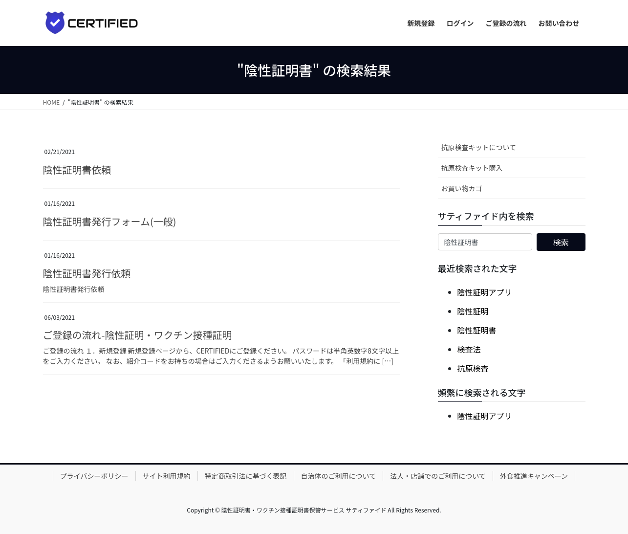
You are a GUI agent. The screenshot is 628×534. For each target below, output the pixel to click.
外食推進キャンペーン (534, 476)
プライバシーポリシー (94, 476)
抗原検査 (473, 368)
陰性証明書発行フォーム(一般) (109, 221)
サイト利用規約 (167, 476)
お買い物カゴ (461, 188)
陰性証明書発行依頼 (87, 273)
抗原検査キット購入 (472, 168)
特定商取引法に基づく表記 (246, 476)
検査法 (469, 349)
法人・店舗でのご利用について (438, 476)
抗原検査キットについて (479, 147)
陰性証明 (473, 311)
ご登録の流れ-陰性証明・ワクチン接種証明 (137, 335)
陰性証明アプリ (484, 292)
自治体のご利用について (338, 476)
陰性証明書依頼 (77, 169)
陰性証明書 (477, 330)
